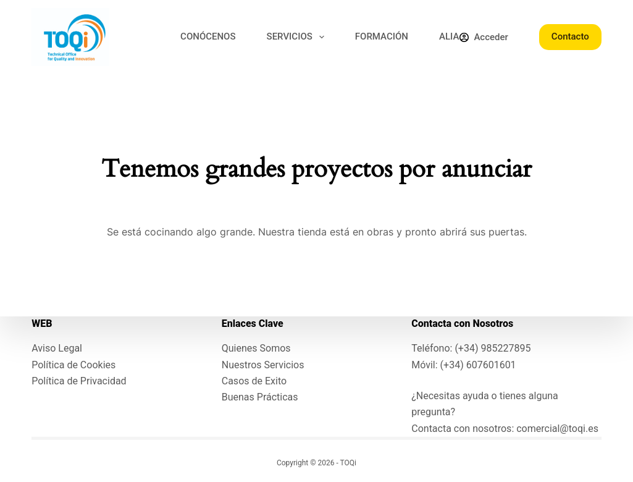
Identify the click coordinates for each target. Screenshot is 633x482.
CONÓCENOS (207, 36)
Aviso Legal (56, 348)
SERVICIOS (298, 37)
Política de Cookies (73, 364)
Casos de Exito (254, 381)
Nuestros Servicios (263, 364)
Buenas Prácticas (260, 397)
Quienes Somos (256, 348)
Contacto (570, 36)
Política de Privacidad (78, 381)
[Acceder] (483, 37)
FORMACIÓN (381, 36)
